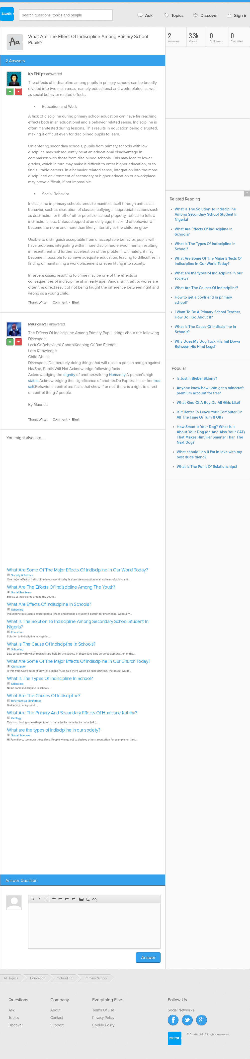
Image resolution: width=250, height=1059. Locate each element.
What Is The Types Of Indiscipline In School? (50, 679)
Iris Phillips (36, 74)
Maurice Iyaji (38, 324)
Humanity (117, 374)
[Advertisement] (60, 505)
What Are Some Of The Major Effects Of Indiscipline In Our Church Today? (78, 661)
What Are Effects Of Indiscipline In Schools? (49, 604)
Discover (205, 15)
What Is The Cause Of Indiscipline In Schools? (51, 644)
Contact (56, 1017)
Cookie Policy (103, 1025)
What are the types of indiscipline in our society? (53, 730)
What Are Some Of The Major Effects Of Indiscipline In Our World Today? (77, 570)
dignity (69, 374)
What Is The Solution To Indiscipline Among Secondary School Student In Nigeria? (77, 624)
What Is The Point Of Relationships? (207, 466)
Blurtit (7, 14)
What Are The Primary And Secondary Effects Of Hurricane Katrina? (72, 713)
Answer (148, 957)
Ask (145, 15)
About (55, 1010)
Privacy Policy (103, 1017)
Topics (173, 15)
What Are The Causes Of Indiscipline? (43, 696)
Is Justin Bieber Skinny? (197, 378)
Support (57, 1025)
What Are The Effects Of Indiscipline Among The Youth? (61, 587)
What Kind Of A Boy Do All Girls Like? (208, 402)
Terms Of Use (103, 1010)
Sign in (237, 15)
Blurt (75, 302)
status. (33, 380)
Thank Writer (38, 302)
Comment (60, 302)
